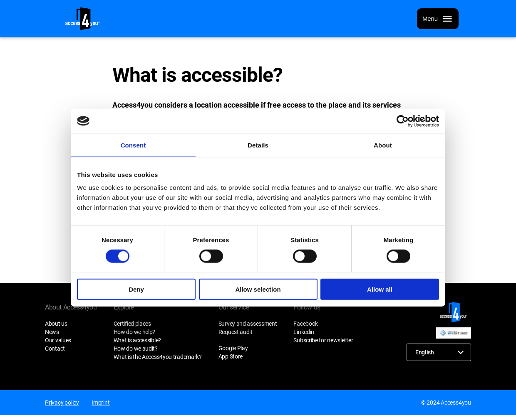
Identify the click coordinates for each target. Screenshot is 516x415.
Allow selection (257, 289)
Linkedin (303, 332)
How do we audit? (136, 348)
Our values (58, 340)
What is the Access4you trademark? (158, 357)
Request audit (235, 332)
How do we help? (135, 332)
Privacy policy (62, 402)
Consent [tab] (133, 144)
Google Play (233, 348)
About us (56, 323)
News (52, 332)
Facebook (305, 323)
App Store (230, 356)
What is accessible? (137, 340)
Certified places (132, 323)
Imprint (101, 402)
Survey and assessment (247, 323)
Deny (136, 289)
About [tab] (383, 144)
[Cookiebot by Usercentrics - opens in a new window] (402, 121)
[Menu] (438, 18)
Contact (55, 348)
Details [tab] (258, 144)
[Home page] (82, 18)
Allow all (379, 289)
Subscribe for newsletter (323, 340)
